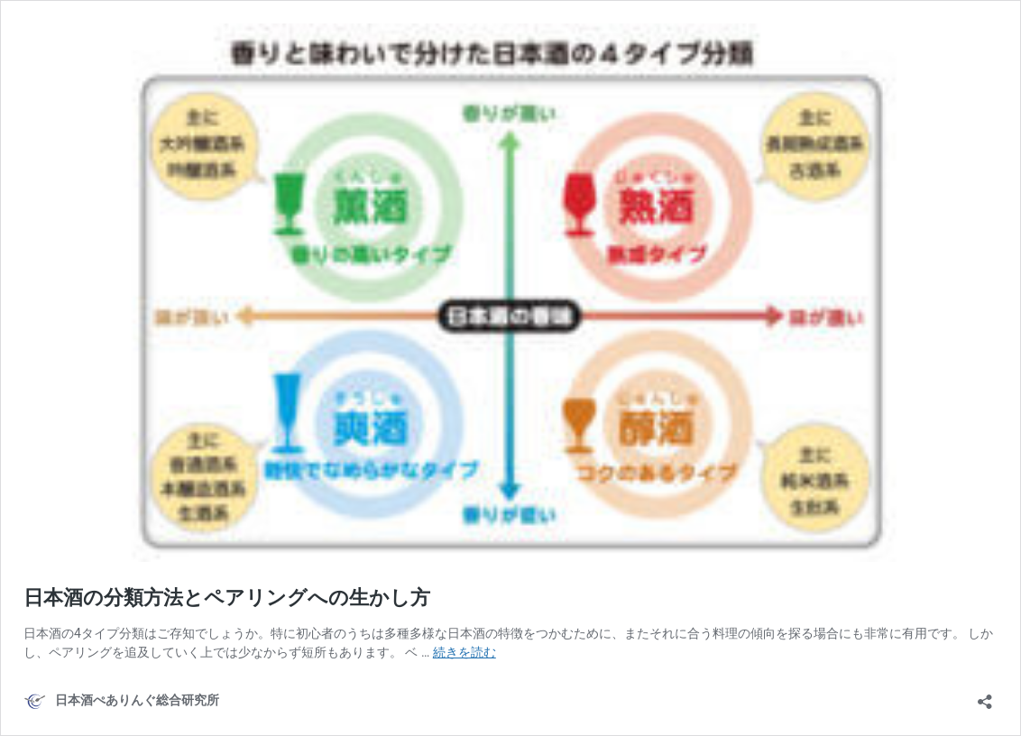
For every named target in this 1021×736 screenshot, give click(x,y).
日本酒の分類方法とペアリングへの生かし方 (226, 597)
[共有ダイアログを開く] (985, 696)
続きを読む (464, 652)
